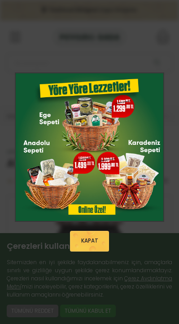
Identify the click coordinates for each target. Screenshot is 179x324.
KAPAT (89, 240)
